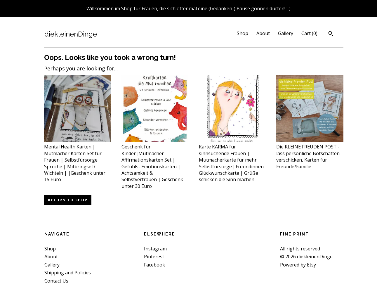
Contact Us (56, 281)
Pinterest (154, 256)
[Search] (331, 34)
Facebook (154, 265)
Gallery (285, 33)
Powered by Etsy (298, 265)
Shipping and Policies (67, 272)
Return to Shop (68, 200)
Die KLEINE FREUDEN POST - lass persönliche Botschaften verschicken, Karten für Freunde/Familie (309, 153)
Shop (242, 33)
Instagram (155, 248)
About (263, 33)
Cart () (309, 33)
